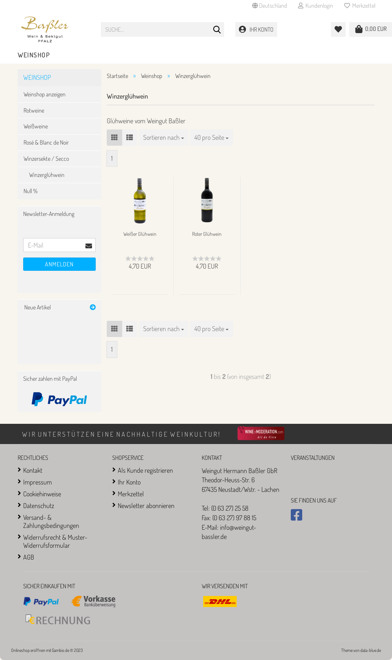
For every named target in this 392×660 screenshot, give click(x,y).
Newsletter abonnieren (146, 505)
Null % (31, 191)
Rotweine (34, 110)
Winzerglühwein (46, 174)
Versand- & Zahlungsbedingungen (51, 521)
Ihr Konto (129, 482)
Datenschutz (38, 505)
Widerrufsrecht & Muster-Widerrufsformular (55, 541)
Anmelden (59, 264)
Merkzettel (359, 5)
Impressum (37, 482)
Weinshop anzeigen (45, 94)
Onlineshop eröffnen (28, 650)
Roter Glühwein (207, 234)
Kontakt (32, 470)
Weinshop (34, 55)
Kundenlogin (315, 5)
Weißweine (36, 126)
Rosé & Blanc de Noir (46, 142)
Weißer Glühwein (139, 234)
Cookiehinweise (42, 494)
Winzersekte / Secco (46, 158)
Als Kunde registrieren (145, 470)
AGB (28, 557)
